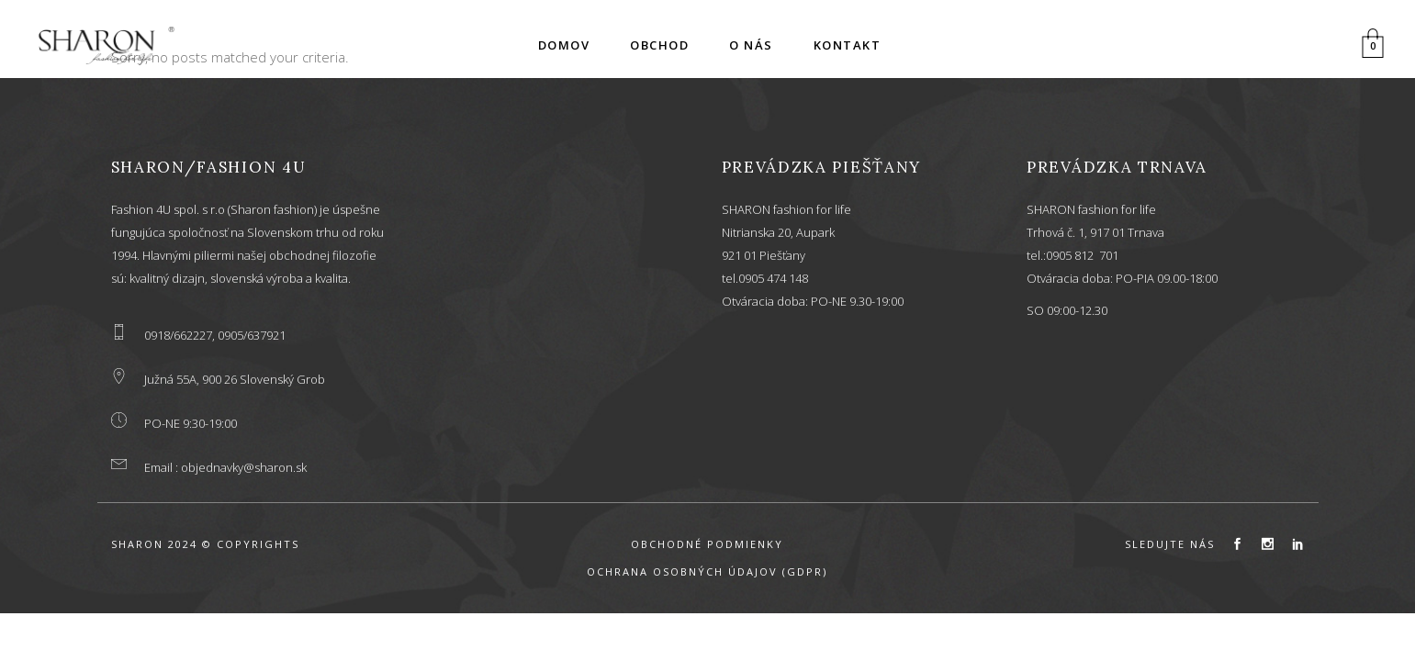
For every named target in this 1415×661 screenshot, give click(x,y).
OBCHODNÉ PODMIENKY (707, 544)
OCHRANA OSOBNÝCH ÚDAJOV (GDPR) (707, 571)
